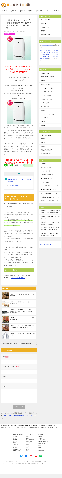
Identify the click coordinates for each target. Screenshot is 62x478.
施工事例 (30, 14)
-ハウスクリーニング (29, 446)
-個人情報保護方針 (41, 443)
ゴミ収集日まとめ (45, 167)
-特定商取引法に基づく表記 (43, 445)
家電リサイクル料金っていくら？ (49, 204)
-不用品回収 (28, 440)
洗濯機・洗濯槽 (44, 62)
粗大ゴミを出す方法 (46, 171)
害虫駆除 (43, 84)
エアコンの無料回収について (49, 197)
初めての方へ (4, 14)
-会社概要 (40, 440)
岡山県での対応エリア (46, 139)
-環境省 (39, 449)
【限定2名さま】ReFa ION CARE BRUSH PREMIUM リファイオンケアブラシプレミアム (10, 347)
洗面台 (47, 58)
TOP (29, 429)
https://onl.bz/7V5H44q (18, 281)
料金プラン (48, 14)
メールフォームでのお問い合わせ (47, 9)
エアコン (50, 54)
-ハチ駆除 (27, 449)
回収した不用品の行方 (46, 153)
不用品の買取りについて (47, 178)
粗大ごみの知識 (46, 174)
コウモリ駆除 (45, 121)
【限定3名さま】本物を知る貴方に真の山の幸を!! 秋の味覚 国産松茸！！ (22, 298)
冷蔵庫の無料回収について (49, 193)
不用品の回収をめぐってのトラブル (50, 200)
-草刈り (27, 454)
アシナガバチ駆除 (48, 91)
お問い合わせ (57, 14)
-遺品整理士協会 (41, 454)
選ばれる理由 (14, 14)
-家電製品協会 (40, 452)
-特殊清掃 (27, 448)
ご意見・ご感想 (39, 14)
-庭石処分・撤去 (29, 445)
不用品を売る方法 (47, 182)
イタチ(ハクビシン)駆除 (48, 118)
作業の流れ (43, 142)
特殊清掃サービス (45, 38)
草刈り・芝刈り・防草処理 (47, 80)
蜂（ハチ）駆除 (46, 88)
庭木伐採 (43, 125)
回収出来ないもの (47, 157)
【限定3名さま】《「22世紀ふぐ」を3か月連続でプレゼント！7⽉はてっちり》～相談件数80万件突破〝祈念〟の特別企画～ (22, 315)
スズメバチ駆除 (48, 95)
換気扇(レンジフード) (49, 56)
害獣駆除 (43, 114)
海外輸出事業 (45, 186)
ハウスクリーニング (47, 48)
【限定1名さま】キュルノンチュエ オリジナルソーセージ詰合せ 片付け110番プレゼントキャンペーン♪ (22, 330)
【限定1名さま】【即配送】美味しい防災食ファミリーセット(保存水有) (22, 306)
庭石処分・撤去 (45, 77)
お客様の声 (22, 14)
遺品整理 (43, 34)
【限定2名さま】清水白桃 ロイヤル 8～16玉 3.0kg (28, 347)
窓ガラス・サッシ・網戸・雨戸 (50, 60)
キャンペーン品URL (14, 189)
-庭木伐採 (27, 451)
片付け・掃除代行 (45, 23)
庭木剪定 (43, 129)
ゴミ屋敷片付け (45, 31)
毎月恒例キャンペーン (9, 37)
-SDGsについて (41, 451)
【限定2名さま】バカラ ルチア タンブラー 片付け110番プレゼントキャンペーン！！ (22, 338)
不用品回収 (43, 27)
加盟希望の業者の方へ (46, 248)
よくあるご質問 (45, 150)
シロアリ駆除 (45, 110)
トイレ (52, 58)
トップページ (15, 440)
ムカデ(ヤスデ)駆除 (47, 103)
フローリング (43, 54)
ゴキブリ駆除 (45, 106)
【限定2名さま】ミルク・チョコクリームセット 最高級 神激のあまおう (22, 322)
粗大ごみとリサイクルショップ (50, 189)
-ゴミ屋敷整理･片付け (30, 443)
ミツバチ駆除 (47, 99)
